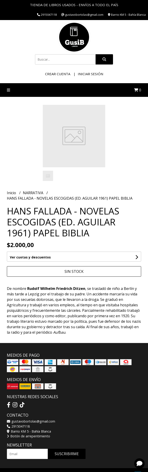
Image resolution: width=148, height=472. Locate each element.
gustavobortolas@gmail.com (31, 421)
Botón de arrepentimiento (28, 436)
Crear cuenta (57, 74)
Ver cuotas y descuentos (30, 257)
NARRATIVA (33, 192)
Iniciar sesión (90, 74)
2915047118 (18, 426)
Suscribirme (67, 453)
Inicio (12, 192)
